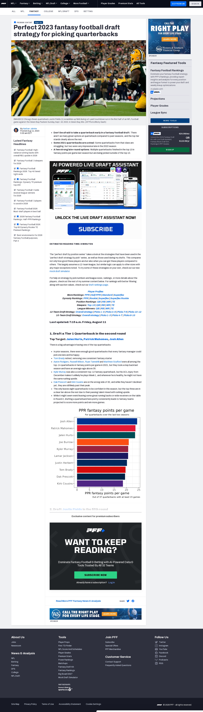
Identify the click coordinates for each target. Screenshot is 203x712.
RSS (161, 663)
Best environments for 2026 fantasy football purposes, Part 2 (28, 238)
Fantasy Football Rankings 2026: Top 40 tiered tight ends (27, 171)
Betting (88, 11)
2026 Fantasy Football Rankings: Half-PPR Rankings (27, 218)
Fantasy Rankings (66, 670)
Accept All (179, 686)
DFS (76, 11)
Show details (43, 706)
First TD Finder (65, 646)
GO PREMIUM (178, 4)
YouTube (163, 649)
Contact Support (113, 662)
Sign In (195, 4)
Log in (111, 582)
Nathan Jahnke (30, 129)
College (48, 11)
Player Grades (64, 653)
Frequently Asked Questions (118, 665)
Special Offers (111, 646)
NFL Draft (63, 11)
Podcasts (163, 660)
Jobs (13, 642)
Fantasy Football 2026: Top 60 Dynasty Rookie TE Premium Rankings (27, 227)
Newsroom (16, 646)
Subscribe (109, 642)
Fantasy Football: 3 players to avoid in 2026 (27, 202)
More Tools (170, 121)
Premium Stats (65, 656)
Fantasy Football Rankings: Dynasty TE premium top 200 (28, 182)
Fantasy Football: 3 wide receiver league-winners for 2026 (26, 193)
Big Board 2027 (65, 674)
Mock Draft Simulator (68, 677)
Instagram (163, 646)
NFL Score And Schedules (70, 649)
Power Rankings (65, 660)
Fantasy (34, 11)
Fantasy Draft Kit (66, 667)
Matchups (63, 663)
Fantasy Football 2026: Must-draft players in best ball (27, 210)
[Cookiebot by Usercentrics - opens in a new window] (18, 706)
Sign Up (38, 22)
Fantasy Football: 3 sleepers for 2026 (28, 162)
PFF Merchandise (113, 649)
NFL (22, 11)
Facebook (163, 653)
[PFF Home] (3, 4)
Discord (162, 656)
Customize (180, 695)
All (14, 11)
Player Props (64, 642)
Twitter (162, 642)
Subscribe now (95, 575)
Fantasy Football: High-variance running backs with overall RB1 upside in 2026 (26, 153)
